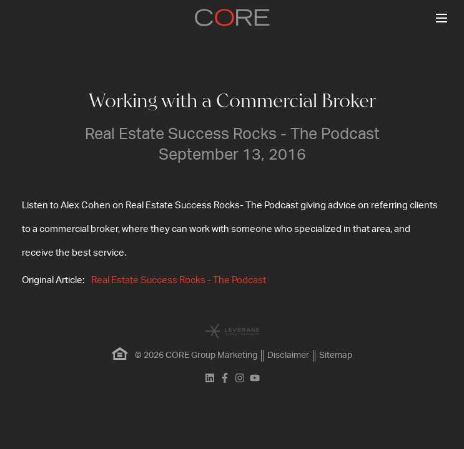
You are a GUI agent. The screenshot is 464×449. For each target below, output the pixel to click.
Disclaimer (288, 355)
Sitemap (335, 355)
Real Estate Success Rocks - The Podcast (178, 280)
